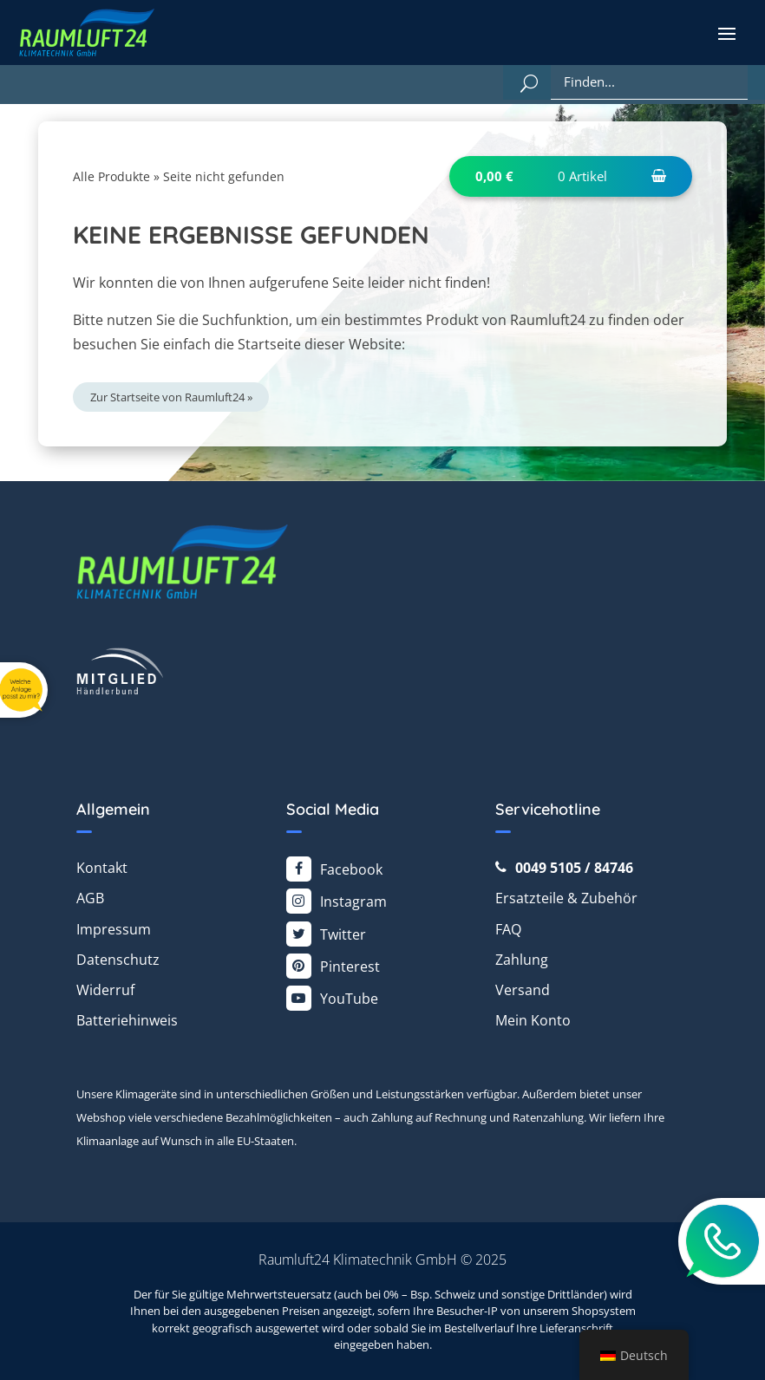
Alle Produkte (111, 176)
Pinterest (350, 966)
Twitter (343, 934)
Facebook (351, 869)
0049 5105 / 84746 (574, 867)
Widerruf (105, 989)
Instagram (353, 901)
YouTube (349, 998)
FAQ (508, 929)
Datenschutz (118, 959)
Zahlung (521, 959)
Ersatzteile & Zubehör (566, 898)
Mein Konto (533, 1020)
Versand (522, 989)
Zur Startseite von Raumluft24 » (171, 397)
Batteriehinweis (127, 1020)
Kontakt (102, 867)
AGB (90, 898)
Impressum (113, 929)
